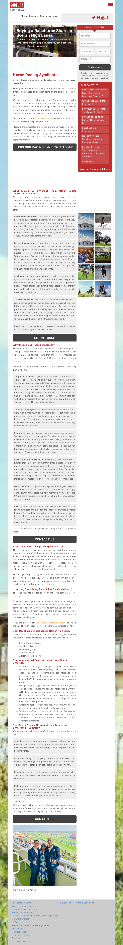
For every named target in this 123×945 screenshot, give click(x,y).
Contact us (45, 539)
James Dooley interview (25, 909)
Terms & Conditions (84, 903)
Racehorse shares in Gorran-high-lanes (30, 925)
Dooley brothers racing (23, 906)
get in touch (44, 338)
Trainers (16, 938)
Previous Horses (22, 935)
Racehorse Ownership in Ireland (51, 623)
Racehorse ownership (22, 903)
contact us (87, 161)
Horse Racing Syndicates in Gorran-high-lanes (36, 916)
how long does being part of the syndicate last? (93, 120)
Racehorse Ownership (22, 912)
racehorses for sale (44, 118)
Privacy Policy (67, 903)
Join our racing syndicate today (45, 147)
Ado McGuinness (22, 941)
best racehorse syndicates (90, 129)
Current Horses (21, 932)
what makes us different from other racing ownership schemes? (94, 93)
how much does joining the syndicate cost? (93, 110)
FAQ (16, 922)
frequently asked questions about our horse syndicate (92, 139)
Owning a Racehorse (24, 919)
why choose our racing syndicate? (93, 102)
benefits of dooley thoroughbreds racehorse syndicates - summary (93, 152)
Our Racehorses (19, 928)
